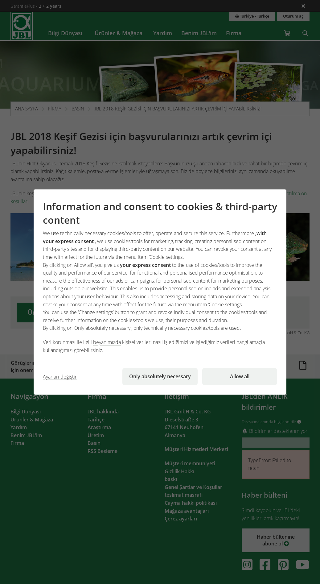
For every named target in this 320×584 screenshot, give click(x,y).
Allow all (239, 376)
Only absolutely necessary (160, 376)
